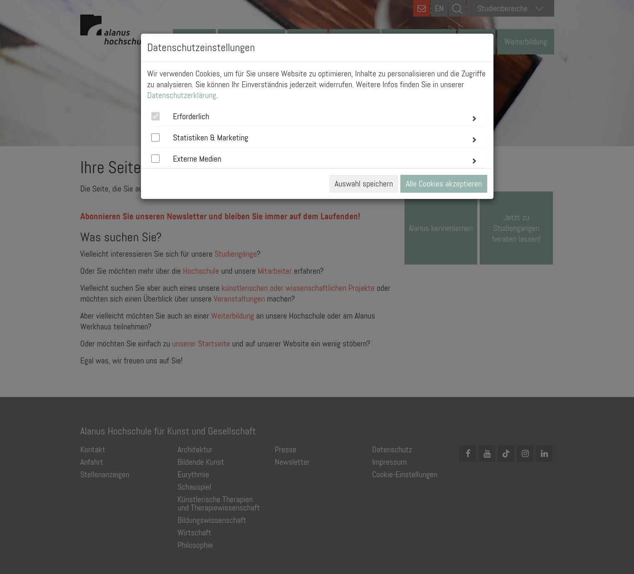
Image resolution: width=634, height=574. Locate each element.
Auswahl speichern (364, 183)
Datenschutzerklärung (181, 95)
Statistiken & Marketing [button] (210, 137)
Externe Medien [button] (197, 158)
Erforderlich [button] (191, 116)
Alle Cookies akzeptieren (444, 183)
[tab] (317, 116)
